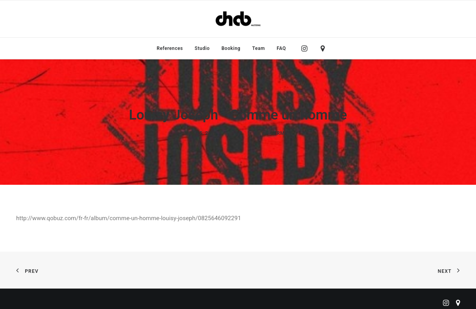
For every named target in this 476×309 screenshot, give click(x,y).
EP (239, 132)
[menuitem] (169, 48)
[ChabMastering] (238, 19)
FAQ (281, 48)
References (170, 48)
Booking (230, 48)
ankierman (276, 132)
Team (258, 48)
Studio (202, 48)
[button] (306, 48)
